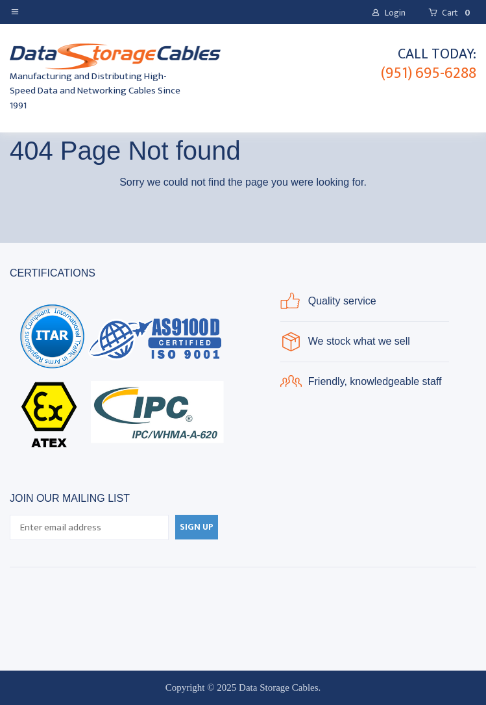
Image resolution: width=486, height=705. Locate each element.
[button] (17, 11)
